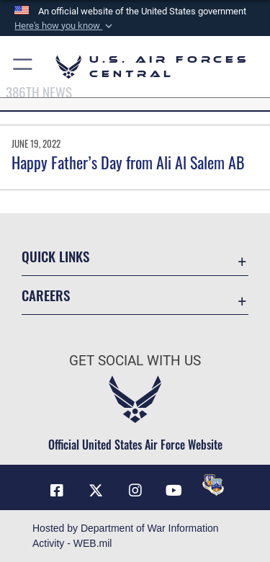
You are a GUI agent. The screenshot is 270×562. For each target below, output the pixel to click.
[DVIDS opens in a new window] (213, 485)
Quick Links (55, 256)
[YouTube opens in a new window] (174, 490)
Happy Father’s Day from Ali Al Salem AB (128, 162)
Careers (46, 295)
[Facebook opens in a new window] (57, 490)
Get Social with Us (135, 360)
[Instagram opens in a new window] (135, 490)
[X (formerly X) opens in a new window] (96, 490)
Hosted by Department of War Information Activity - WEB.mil (125, 535)
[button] (64, 26)
